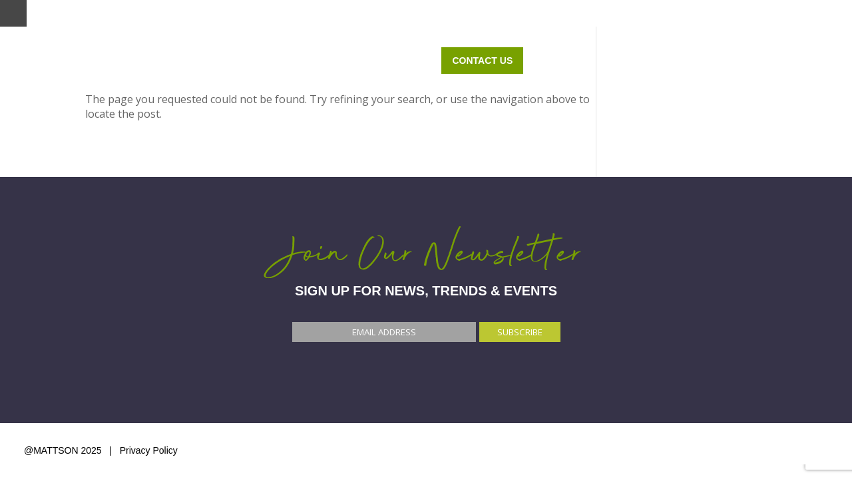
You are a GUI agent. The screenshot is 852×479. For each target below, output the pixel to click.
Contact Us (776, 60)
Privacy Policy (149, 450)
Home (317, 60)
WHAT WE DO (395, 60)
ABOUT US (678, 60)
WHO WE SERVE (497, 60)
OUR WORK (593, 60)
